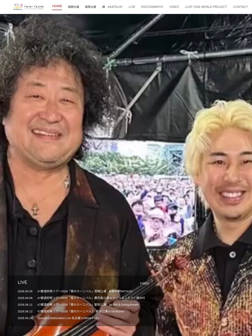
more (145, 283)
